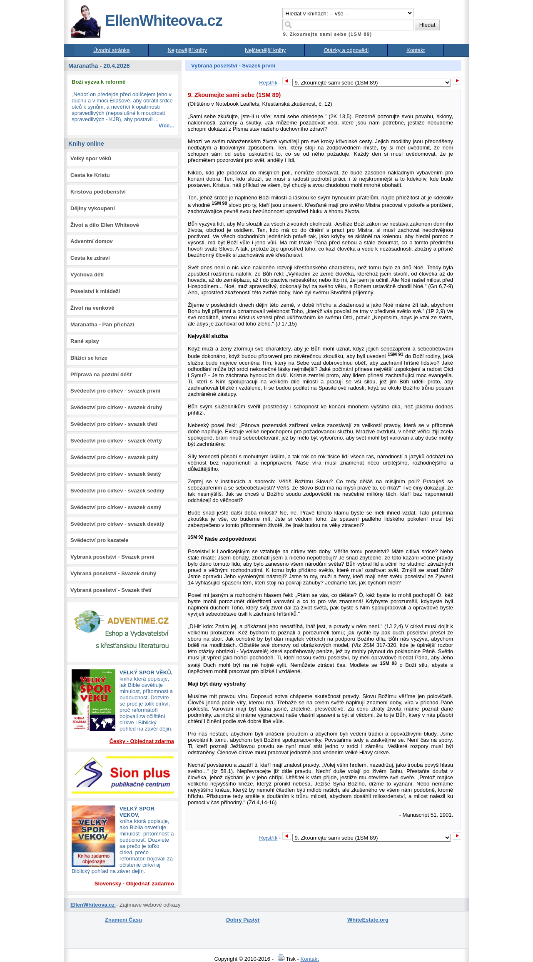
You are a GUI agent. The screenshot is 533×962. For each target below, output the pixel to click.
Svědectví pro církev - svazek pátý (114, 457)
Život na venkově (92, 308)
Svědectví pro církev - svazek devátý (117, 524)
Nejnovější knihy (187, 50)
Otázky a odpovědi (346, 50)
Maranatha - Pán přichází (102, 324)
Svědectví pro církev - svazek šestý (115, 474)
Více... (166, 125)
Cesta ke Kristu (90, 175)
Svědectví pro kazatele (99, 540)
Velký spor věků (90, 158)
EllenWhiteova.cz (146, 20)
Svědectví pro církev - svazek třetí (113, 424)
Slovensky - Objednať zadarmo (134, 883)
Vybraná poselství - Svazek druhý (113, 573)
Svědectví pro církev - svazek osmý (115, 507)
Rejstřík (268, 83)
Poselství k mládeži (95, 291)
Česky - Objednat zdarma (142, 741)
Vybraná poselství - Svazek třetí (111, 590)
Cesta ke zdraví (90, 258)
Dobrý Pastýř (243, 920)
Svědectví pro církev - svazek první (115, 391)
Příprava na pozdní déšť (101, 374)
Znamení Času (123, 920)
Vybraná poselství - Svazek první (112, 557)
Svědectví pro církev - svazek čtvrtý (116, 440)
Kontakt (415, 50)
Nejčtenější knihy (265, 50)
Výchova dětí (87, 274)
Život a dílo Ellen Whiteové (104, 225)
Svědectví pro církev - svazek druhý (116, 407)
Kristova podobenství (98, 192)
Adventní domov (91, 241)
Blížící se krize (88, 358)
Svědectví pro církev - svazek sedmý (117, 490)
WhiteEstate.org (368, 920)
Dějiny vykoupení (92, 208)
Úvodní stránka (111, 50)
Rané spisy (84, 341)
